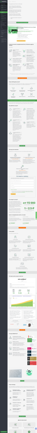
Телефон (13, 187)
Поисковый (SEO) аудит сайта (4, 14)
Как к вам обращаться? (16, 180)
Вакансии (2, 34)
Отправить (13, 194)
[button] (36, 290)
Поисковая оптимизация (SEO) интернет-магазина (4, 18)
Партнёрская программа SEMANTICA (3, 41)
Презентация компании (3, 38)
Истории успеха (3, 30)
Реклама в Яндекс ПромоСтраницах (3, 24)
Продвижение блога (4, 12)
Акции (1, 27)
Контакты (2, 28)
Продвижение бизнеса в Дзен (3, 25)
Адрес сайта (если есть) (16, 183)
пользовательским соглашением (21, 192)
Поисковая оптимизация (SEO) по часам (4, 16)
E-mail (12, 185)
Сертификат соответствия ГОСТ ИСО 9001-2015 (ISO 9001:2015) (4, 40)
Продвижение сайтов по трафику (4, 5)
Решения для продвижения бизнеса (4, 32)
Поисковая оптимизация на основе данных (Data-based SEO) (15, 429)
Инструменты (2, 33)
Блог (1, 31)
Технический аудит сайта (4, 20)
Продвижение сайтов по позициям (4, 8)
